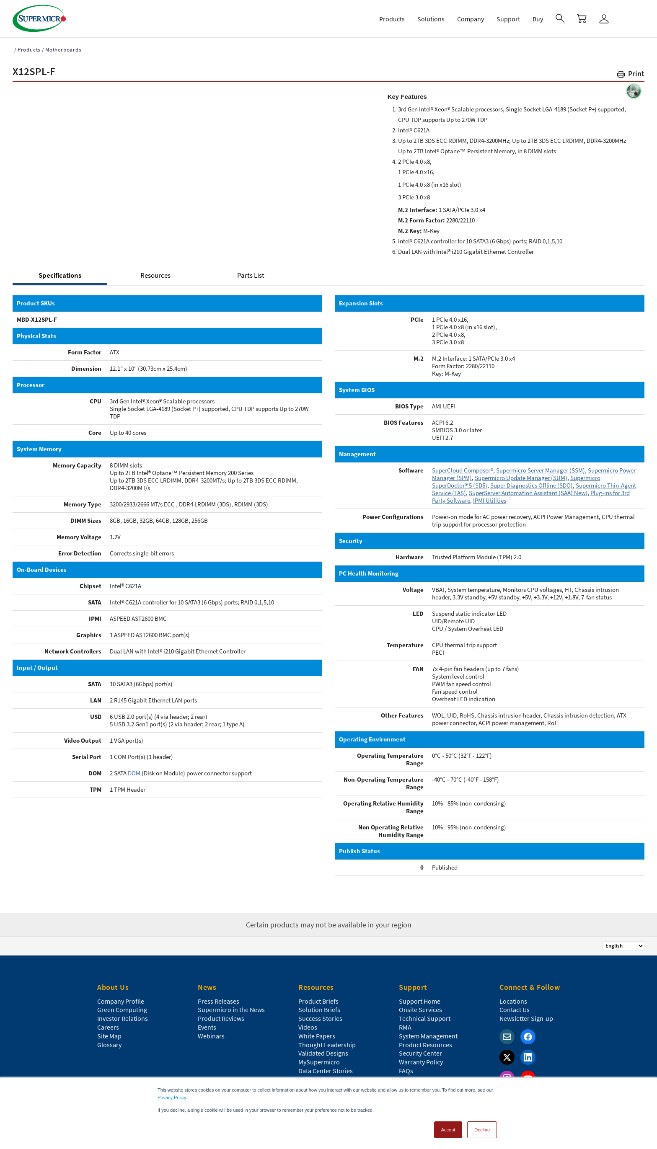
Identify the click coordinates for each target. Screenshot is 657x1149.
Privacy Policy (172, 1097)
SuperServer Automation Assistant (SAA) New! (528, 493)
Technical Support (424, 1018)
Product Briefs (318, 1001)
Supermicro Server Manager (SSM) (540, 470)
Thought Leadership (327, 1045)
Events (207, 1027)
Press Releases (218, 1001)
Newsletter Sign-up (526, 1018)
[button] (630, 75)
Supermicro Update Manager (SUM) (521, 478)
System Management (428, 1036)
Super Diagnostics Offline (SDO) (531, 485)
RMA (405, 1027)
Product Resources (425, 1045)
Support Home (419, 1001)
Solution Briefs (319, 1009)
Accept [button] (448, 1129)
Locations (513, 1001)
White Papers (316, 1036)
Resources (155, 275)
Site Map (109, 1036)
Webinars (211, 1036)
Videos (307, 1027)
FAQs (406, 1070)
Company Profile (120, 1001)
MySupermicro (319, 1062)
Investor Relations (122, 1018)
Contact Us (514, 1009)
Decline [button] (482, 1129)
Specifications (60, 275)
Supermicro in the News (231, 1009)
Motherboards (63, 49)
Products (29, 49)
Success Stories (320, 1018)
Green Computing (122, 1009)
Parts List (250, 275)
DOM (134, 773)
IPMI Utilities (489, 500)
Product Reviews (221, 1018)
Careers (108, 1027)
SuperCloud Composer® (462, 470)
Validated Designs (323, 1053)
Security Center (420, 1053)
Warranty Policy (421, 1062)
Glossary (109, 1045)
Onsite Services (420, 1009)
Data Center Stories (325, 1070)
